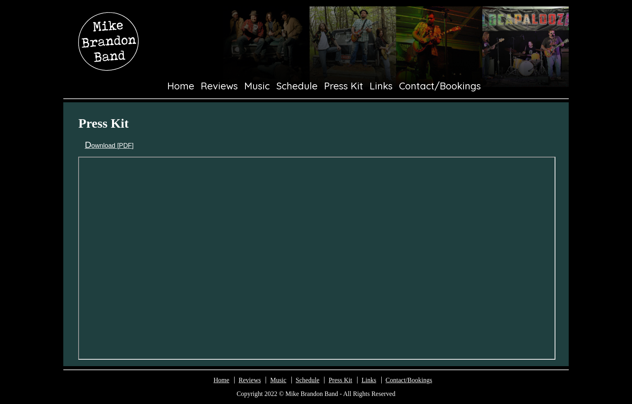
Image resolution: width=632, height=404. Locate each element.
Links (381, 86)
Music (257, 86)
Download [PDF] (109, 145)
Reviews (219, 86)
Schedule (297, 86)
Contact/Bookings (440, 86)
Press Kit (343, 86)
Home (180, 86)
